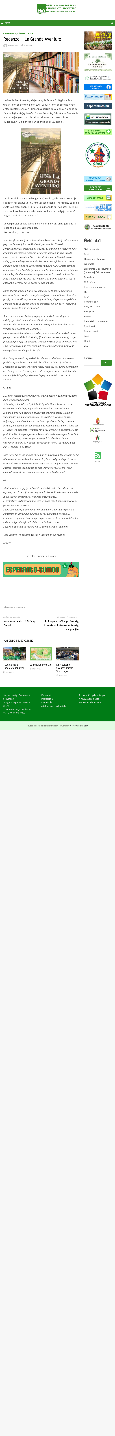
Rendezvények (91, 331)
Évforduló (89, 277)
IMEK (86, 296)
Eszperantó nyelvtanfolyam (92, 695)
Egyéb (87, 254)
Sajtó (86, 335)
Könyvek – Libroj (92, 306)
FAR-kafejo (89, 282)
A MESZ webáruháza (89, 698)
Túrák (87, 340)
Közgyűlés (89, 311)
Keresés (88, 357)
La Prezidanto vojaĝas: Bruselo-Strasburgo (65, 668)
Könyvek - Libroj (25, 33)
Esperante (89, 263)
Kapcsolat (46, 695)
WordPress (75, 725)
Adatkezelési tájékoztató (53, 705)
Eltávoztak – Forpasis (94, 258)
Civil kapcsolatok (92, 249)
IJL (85, 291)
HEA (17, 45)
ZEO (86, 345)
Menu (5, 23)
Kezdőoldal (47, 702)
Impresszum (47, 698)
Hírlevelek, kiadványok (95, 286)
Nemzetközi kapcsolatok (96, 321)
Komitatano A (9, 33)
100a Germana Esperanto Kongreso (13, 666)
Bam (86, 725)
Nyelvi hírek (89, 326)
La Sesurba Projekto (40, 664)
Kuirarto (88, 316)
